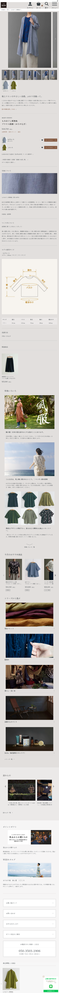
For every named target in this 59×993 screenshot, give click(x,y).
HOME (3, 9)
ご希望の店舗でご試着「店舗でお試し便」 (14, 160)
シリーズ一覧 (8, 759)
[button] (4, 575)
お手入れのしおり (12, 924)
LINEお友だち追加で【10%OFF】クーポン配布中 (17, 154)
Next (55, 39)
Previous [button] (5, 787)
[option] (21, 793)
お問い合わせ (10, 913)
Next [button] (53, 787)
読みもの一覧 (7, 813)
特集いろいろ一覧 (29, 547)
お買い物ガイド (11, 903)
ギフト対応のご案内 (8, 162)
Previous (3, 39)
